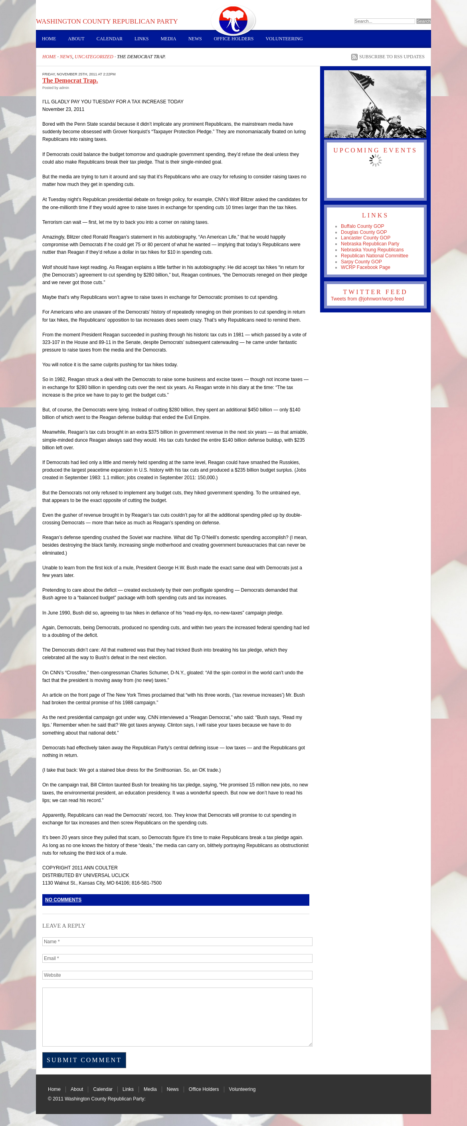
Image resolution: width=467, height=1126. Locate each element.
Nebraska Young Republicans (372, 250)
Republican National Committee (374, 256)
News (195, 38)
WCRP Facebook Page (365, 267)
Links (141, 38)
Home (49, 38)
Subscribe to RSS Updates (392, 56)
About (76, 38)
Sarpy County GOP (361, 262)
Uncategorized (94, 56)
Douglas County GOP (364, 232)
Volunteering (284, 38)
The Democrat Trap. (70, 80)
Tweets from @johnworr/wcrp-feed (367, 299)
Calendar (110, 38)
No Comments (63, 900)
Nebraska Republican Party (370, 244)
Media (168, 38)
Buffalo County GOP (362, 226)
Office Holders (234, 38)
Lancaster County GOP (365, 238)
